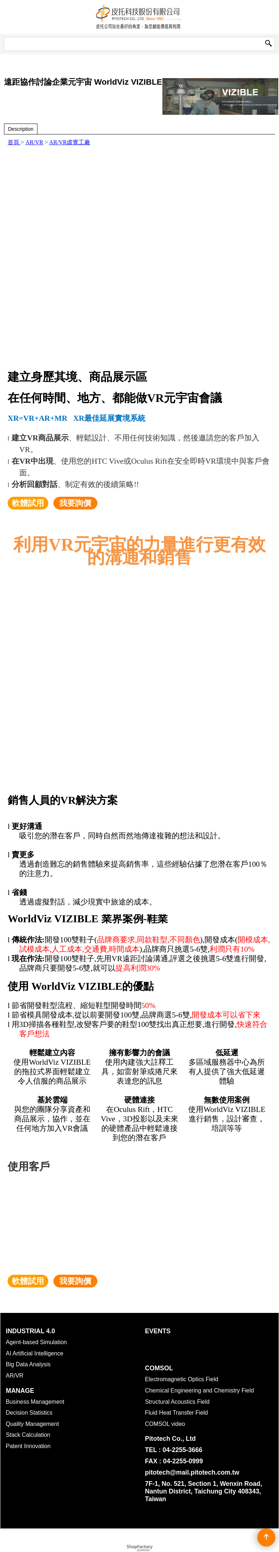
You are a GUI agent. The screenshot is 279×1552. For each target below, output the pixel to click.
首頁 (14, 142)
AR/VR (34, 142)
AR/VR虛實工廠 (69, 142)
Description (20, 129)
